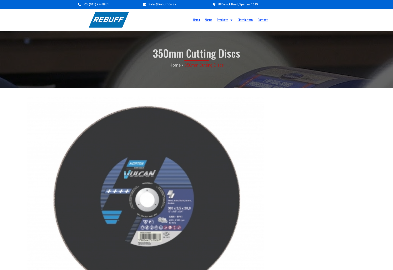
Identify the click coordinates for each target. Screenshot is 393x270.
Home (175, 56)
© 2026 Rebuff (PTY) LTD (96, 265)
